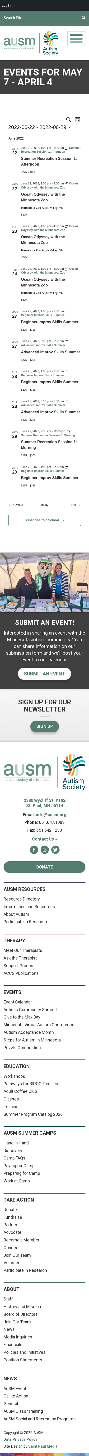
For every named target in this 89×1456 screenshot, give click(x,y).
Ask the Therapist (20, 957)
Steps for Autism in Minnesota (32, 1039)
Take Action (19, 1200)
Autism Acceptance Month (29, 1032)
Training (11, 1106)
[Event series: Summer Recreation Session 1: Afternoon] (51, 150)
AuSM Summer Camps (30, 1133)
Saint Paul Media (42, 1446)
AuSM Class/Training (23, 1411)
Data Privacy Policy (20, 1439)
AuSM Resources (25, 889)
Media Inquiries (18, 1336)
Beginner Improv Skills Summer (50, 322)
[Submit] (75, 18)
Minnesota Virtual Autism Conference (39, 1024)
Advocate (12, 1232)
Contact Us (44, 838)
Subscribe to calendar (41, 520)
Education (17, 1066)
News (9, 1329)
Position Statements (23, 1359)
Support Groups (18, 965)
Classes (11, 1098)
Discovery (13, 1150)
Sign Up (44, 726)
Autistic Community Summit (30, 1009)
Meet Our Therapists (23, 950)
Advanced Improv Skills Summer (50, 352)
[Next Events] (76, 505)
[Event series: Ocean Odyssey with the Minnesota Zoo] (49, 271)
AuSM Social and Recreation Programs (40, 1418)
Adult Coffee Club (20, 1091)
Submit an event (44, 674)
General (11, 1403)
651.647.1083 (52, 822)
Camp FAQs (14, 1157)
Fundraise (13, 1217)
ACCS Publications (21, 973)
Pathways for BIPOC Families (31, 1083)
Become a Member (21, 1239)
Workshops (14, 1076)
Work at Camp (17, 1180)
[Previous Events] (15, 505)
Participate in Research (25, 921)
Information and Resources (29, 906)
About (11, 1289)
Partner (10, 1224)
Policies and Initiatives (25, 1352)
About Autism (16, 914)
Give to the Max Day (22, 1016)
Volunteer (13, 1262)
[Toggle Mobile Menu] (76, 38)
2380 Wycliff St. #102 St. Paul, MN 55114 (45, 803)
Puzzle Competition (22, 1047)
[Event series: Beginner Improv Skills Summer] (44, 313)
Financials (13, 1344)
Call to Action (16, 1395)
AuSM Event (15, 1388)
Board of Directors (21, 1314)
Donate (44, 866)
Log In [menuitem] (6, 5)
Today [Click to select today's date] (44, 505)
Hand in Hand (16, 1142)
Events (12, 992)
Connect (12, 1247)
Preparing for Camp (22, 1173)
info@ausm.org (51, 814)
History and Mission (22, 1306)
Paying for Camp (19, 1165)
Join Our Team (17, 1255)
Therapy (14, 941)
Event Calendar (18, 1001)
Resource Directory (22, 898)
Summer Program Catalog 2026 (33, 1114)
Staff (8, 1298)
